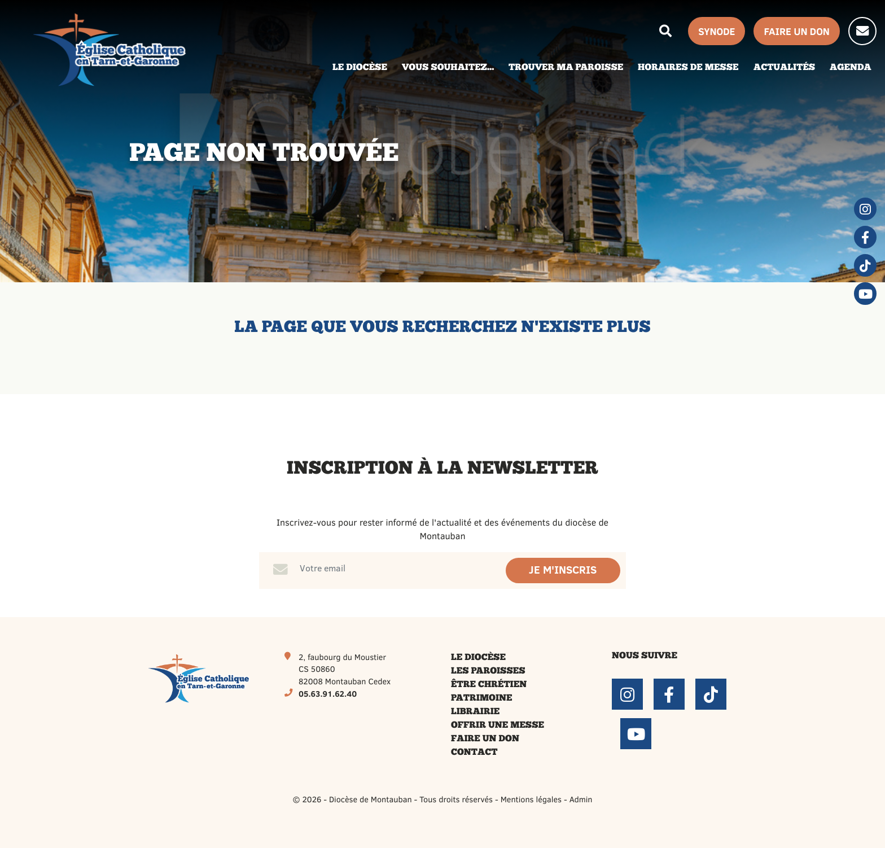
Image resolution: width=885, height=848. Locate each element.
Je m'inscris (563, 570)
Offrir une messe (497, 725)
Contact (474, 752)
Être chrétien (489, 684)
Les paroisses (488, 671)
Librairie (475, 711)
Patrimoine (481, 698)
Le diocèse (478, 657)
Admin (581, 799)
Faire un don (485, 739)
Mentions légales (531, 799)
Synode (716, 31)
